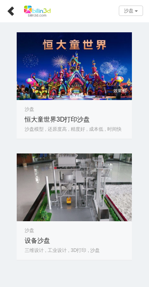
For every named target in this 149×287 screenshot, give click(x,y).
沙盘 (131, 11)
